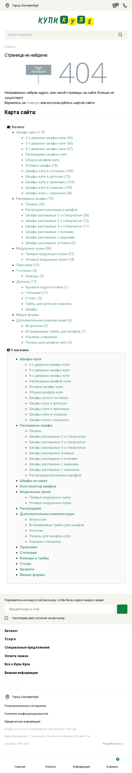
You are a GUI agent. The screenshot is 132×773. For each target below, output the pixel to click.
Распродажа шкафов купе (46, 154)
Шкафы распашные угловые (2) (50, 243)
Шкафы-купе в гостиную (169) (49, 171)
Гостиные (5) (26, 270)
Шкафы (31, 309)
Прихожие (28, 547)
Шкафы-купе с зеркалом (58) (48, 193)
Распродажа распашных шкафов (51, 210)
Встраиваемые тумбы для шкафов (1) (55, 331)
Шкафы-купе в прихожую (49, 409)
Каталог (50, 763)
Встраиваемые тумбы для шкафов (56, 525)
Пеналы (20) (35, 204)
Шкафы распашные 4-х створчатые (57, 448)
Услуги (10, 639)
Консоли (36, 530)
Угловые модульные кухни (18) (49, 259)
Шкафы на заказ (33, 481)
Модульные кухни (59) (33, 248)
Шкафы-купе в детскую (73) (47, 176)
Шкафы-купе (31, 359)
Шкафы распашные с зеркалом (54, 470)
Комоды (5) (34, 276)
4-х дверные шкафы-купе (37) (49, 149)
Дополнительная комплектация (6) (44, 320)
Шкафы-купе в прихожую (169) (50, 182)
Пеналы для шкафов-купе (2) (48, 342)
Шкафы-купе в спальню (48, 414)
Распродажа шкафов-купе (50, 381)
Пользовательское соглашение (25, 706)
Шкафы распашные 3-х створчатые (57, 442)
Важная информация (21, 673)
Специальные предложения (27, 647)
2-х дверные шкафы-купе (49, 365)
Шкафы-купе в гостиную (48, 398)
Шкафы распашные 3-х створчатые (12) (57, 221)
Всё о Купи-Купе (17, 664)
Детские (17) (26, 282)
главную (33, 103)
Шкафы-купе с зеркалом (49, 420)
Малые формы (27, 315)
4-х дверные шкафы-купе (49, 376)
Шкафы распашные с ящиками (50, 237)
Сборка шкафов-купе (42, 160)
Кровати (27, 569)
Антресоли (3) (36, 326)
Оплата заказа (16, 656)
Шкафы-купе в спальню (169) (48, 188)
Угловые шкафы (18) (41, 165)
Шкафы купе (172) (30, 132)
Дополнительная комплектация (47, 514)
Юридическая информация (22, 721)
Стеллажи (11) (36, 293)
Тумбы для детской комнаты (48, 304)
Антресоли (37, 519)
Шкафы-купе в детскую (48, 403)
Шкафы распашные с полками (49, 232)
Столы (25, 564)
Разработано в (115, 743)
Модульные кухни (35, 492)
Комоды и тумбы (34, 558)
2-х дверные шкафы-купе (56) (49, 138)
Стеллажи (28, 553)
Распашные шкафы (36, 425)
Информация (81, 763)
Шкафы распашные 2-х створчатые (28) (57, 215)
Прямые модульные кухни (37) (49, 254)
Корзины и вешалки (41, 337)
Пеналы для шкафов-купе (50, 536)
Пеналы (35, 431)
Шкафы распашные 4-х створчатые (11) (57, 226)
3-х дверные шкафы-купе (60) (49, 143)
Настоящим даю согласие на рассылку (35, 618)
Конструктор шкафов (38, 486)
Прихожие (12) (27, 265)
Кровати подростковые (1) (46, 287)
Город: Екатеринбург (24, 5)
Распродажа (30, 508)
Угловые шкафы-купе (46, 387)
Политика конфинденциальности (26, 713)
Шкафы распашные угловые (51, 453)
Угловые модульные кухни (50, 503)
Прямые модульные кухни (50, 497)
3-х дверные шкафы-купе (49, 370)
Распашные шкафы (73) (35, 199)
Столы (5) (33, 298)
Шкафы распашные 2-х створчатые (57, 436)
